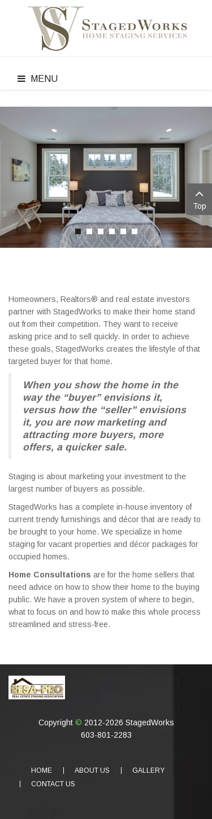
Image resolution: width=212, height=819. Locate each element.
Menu (38, 79)
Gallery (148, 770)
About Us (92, 770)
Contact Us (53, 784)
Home (41, 770)
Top (199, 198)
